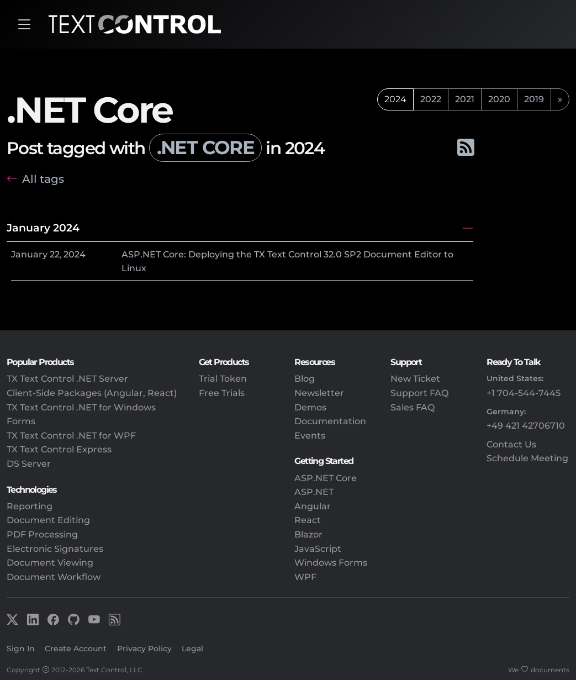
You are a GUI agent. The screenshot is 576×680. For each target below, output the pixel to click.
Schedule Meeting (527, 458)
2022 (430, 99)
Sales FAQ (412, 407)
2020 (499, 99)
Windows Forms (330, 562)
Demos (310, 407)
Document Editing (48, 520)
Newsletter (319, 393)
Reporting (29, 506)
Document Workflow (54, 577)
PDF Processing (42, 534)
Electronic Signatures (55, 549)
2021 (464, 99)
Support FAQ (419, 393)
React (307, 520)
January (29, 254)
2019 (534, 99)
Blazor (308, 534)
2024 (75, 254)
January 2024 (43, 227)
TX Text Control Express (59, 449)
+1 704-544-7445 (524, 393)
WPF (305, 577)
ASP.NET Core (325, 478)
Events (309, 435)
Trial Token (223, 378)
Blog (304, 378)
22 (55, 254)
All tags (43, 179)
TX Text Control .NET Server (67, 378)
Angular (312, 506)
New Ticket (415, 378)
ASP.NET (314, 492)
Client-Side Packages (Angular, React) (92, 393)
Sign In (21, 648)
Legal (192, 648)
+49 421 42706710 (526, 425)
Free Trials (222, 393)
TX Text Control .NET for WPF (71, 435)
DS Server (29, 463)
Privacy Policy (144, 648)
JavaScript (317, 549)
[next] (560, 99)
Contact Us (511, 444)
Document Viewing (50, 562)
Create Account (76, 648)
